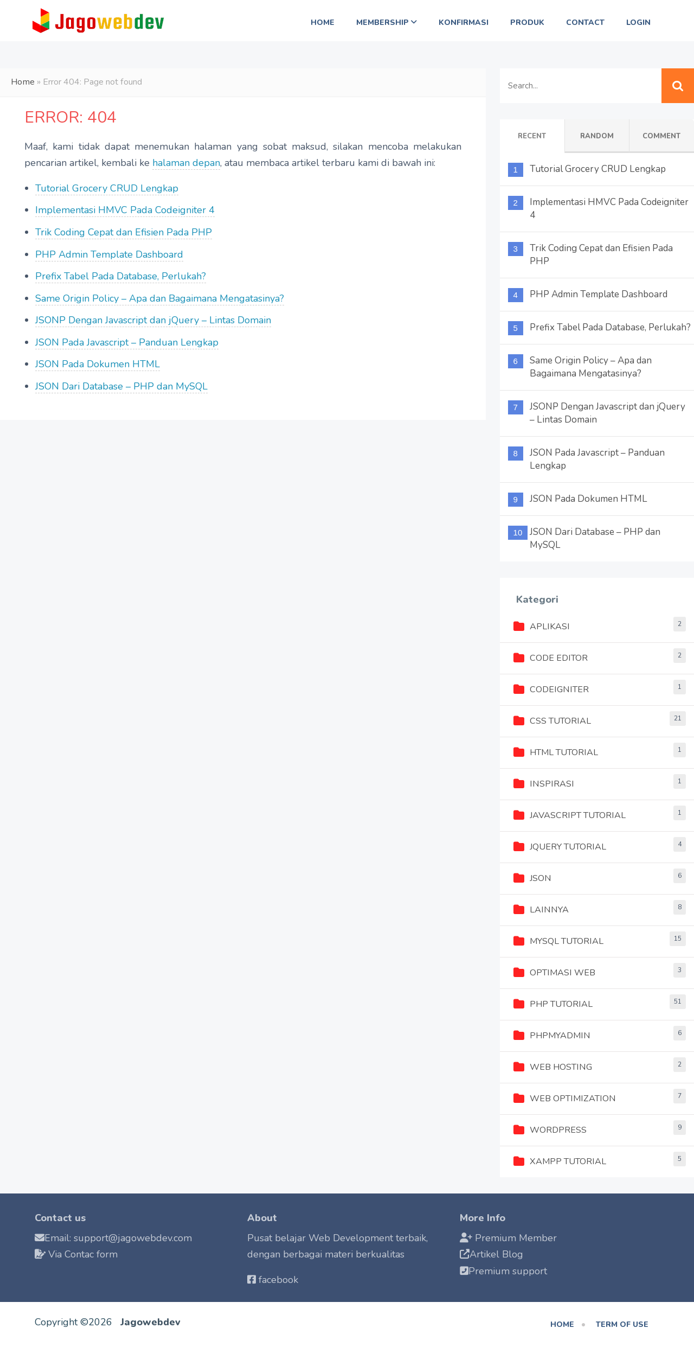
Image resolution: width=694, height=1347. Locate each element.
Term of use (622, 1324)
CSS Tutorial (552, 721)
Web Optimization (564, 1098)
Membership (386, 22)
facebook (278, 1279)
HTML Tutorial (555, 752)
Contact (585, 22)
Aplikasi (541, 627)
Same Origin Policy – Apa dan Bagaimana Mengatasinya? (159, 298)
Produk (527, 22)
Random (597, 136)
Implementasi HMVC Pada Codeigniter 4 (125, 209)
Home (323, 22)
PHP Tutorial (553, 1004)
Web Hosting (552, 1067)
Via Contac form (83, 1254)
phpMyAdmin (551, 1036)
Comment (661, 136)
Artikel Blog (496, 1254)
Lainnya (541, 910)
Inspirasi (543, 784)
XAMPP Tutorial (559, 1161)
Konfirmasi (464, 22)
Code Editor (550, 658)
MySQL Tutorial (558, 941)
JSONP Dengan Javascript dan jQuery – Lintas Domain (153, 320)
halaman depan (186, 162)
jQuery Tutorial (559, 847)
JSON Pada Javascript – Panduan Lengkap (127, 342)
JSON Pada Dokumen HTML (97, 364)
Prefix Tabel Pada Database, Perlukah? (120, 276)
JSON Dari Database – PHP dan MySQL (121, 386)
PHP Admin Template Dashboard (109, 254)
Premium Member (516, 1237)
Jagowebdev (150, 1322)
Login (638, 22)
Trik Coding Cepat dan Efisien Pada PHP (123, 232)
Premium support (507, 1271)
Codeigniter (551, 689)
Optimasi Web (554, 973)
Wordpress (550, 1130)
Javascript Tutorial (569, 815)
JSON (532, 878)
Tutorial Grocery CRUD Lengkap (106, 188)
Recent (532, 136)
